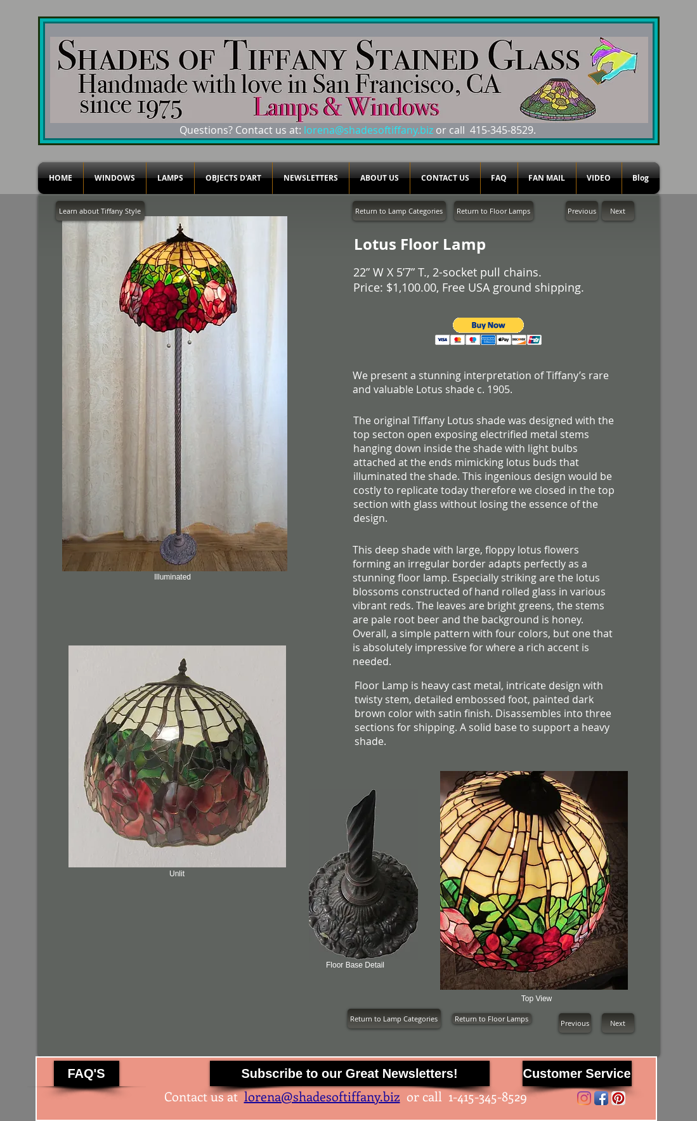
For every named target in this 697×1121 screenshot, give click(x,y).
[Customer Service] (577, 1073)
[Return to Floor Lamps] (493, 211)
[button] (488, 331)
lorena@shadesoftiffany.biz (368, 130)
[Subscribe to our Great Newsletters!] (350, 1073)
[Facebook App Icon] (601, 1098)
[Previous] (582, 211)
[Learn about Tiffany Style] (100, 211)
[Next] (618, 211)
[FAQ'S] (86, 1073)
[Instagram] (584, 1098)
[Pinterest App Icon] (618, 1098)
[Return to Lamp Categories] (399, 211)
